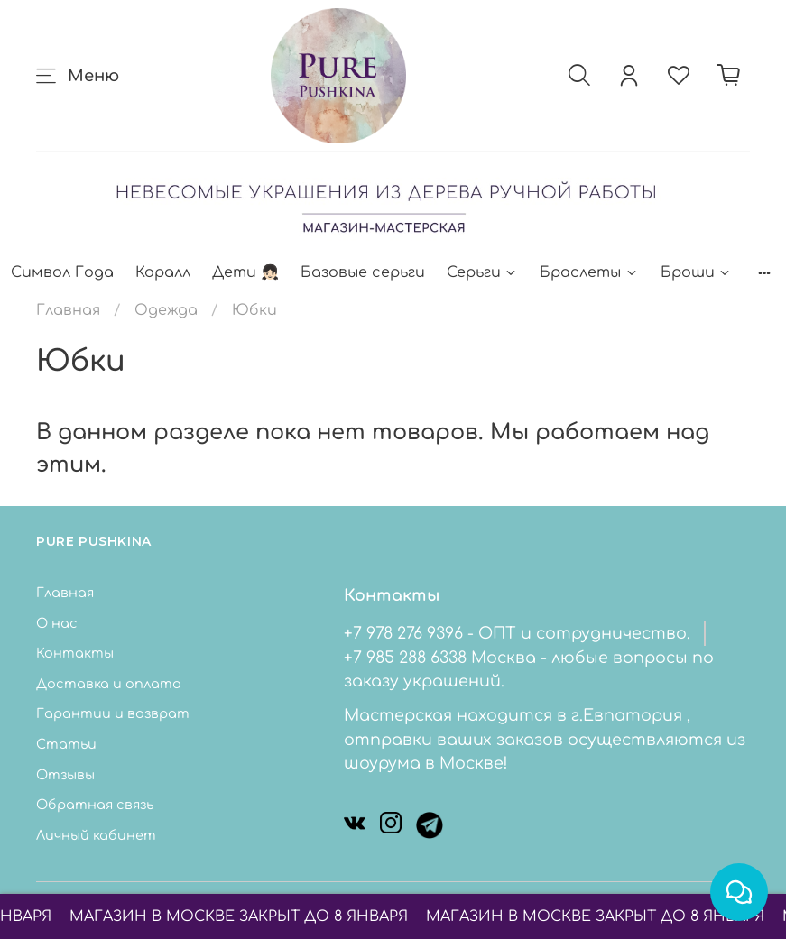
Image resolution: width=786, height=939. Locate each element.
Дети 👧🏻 (245, 272)
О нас (57, 623)
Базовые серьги (363, 272)
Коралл (162, 272)
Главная (68, 310)
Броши (696, 272)
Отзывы (65, 775)
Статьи (66, 744)
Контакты (75, 653)
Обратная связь (94, 804)
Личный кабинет (96, 835)
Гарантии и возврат (113, 713)
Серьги (482, 272)
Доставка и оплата (108, 684)
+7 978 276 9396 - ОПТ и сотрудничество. (517, 633)
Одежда (166, 310)
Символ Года (62, 272)
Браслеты (589, 272)
